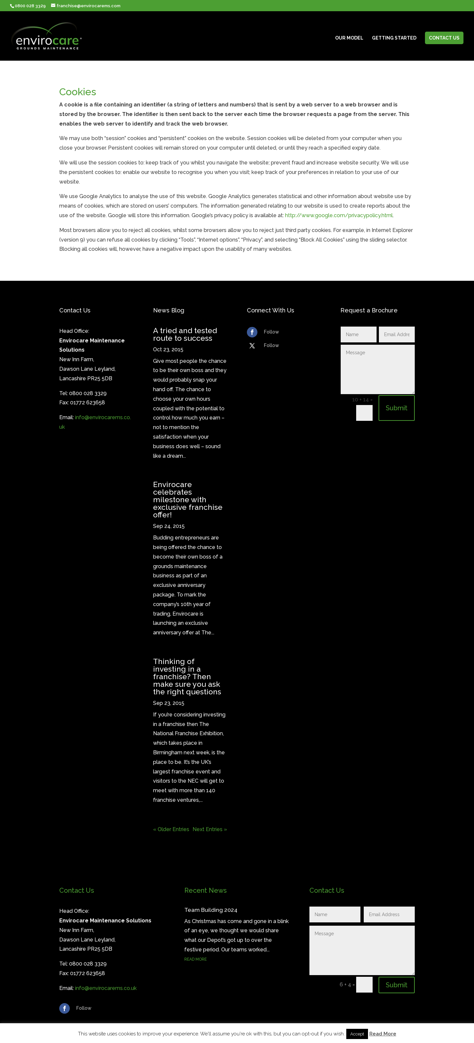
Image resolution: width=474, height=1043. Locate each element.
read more (195, 959)
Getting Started (394, 38)
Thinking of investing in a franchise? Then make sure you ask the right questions (187, 676)
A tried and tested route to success (185, 334)
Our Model (349, 38)
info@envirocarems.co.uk (106, 988)
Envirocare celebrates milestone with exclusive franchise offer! (188, 499)
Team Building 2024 (210, 910)
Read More (382, 1034)
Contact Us (444, 38)
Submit (397, 408)
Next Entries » (210, 829)
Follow (271, 331)
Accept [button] (357, 1033)
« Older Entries (171, 829)
